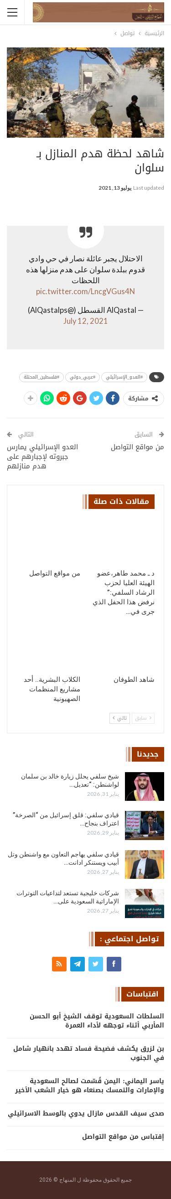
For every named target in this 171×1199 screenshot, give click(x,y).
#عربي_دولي (82, 377)
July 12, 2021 (85, 321)
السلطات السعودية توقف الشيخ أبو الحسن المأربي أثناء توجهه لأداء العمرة (97, 1021)
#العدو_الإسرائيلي (124, 377)
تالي (120, 718)
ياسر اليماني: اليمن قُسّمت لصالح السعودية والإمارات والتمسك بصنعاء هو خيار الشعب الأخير (89, 1085)
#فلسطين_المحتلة (41, 377)
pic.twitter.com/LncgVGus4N (85, 291)
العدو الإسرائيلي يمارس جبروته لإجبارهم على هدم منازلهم (42, 456)
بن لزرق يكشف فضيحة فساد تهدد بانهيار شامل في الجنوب (88, 1053)
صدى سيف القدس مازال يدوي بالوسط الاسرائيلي (86, 1113)
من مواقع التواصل (137, 447)
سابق (143, 718)
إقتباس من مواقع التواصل (123, 1137)
